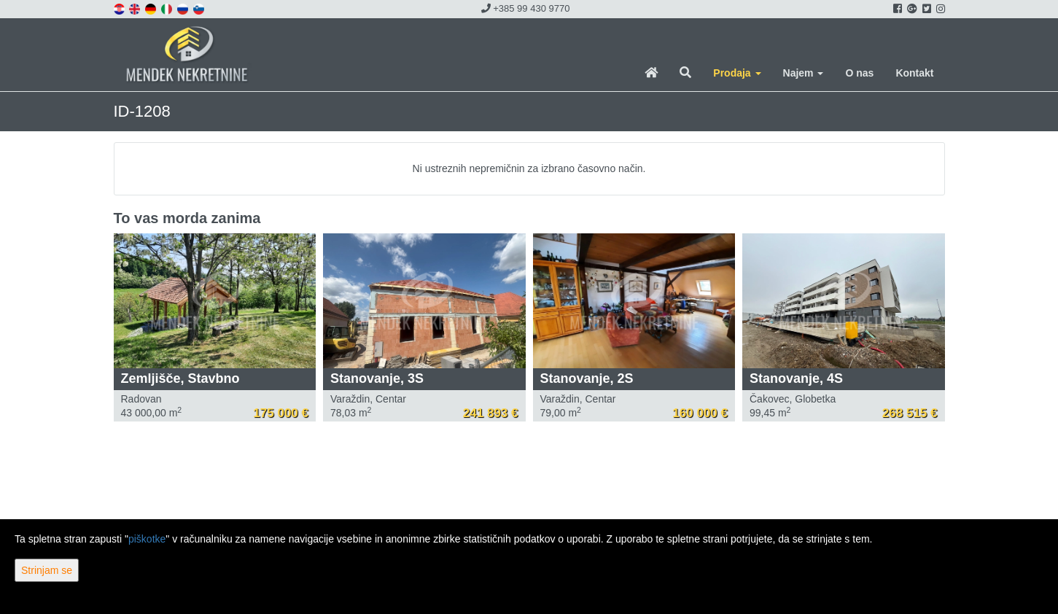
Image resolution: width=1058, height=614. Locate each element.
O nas (859, 73)
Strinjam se (46, 570)
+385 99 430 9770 (525, 8)
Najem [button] (803, 73)
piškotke (147, 539)
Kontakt (914, 73)
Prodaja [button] (737, 73)
